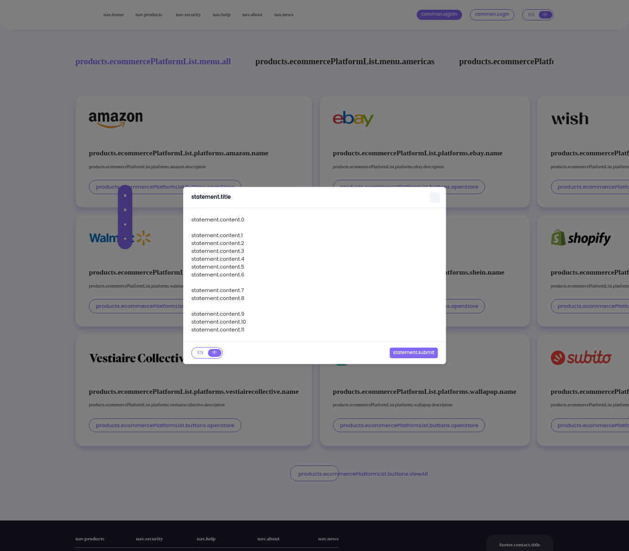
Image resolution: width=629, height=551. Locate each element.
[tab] (200, 353)
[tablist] (207, 352)
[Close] (435, 198)
